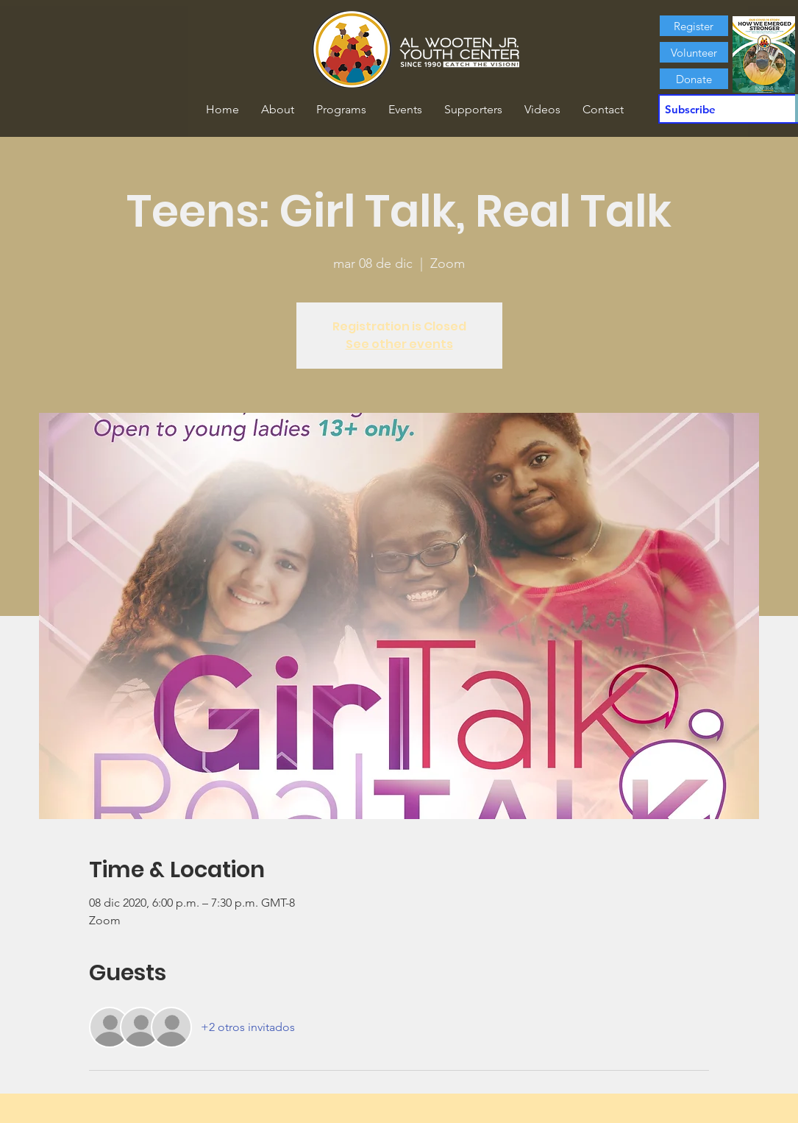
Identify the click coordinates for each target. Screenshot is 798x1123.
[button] (277, 109)
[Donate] (694, 78)
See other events (399, 344)
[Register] (694, 25)
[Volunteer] (694, 52)
